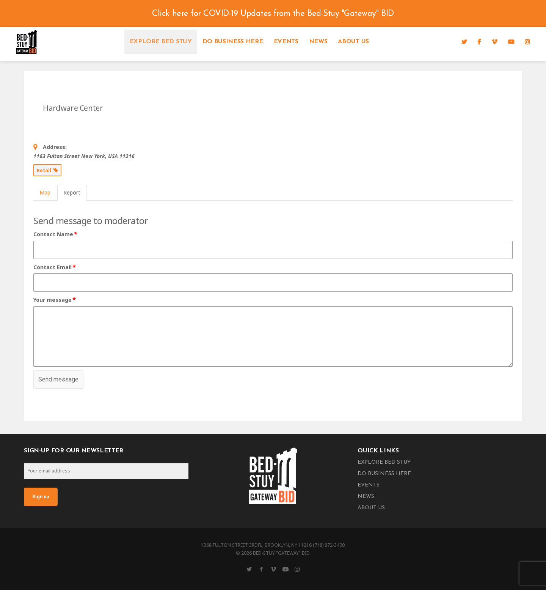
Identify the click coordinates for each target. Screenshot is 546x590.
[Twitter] (464, 42)
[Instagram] (527, 42)
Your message (55, 299)
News (318, 42)
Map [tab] (44, 192)
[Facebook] (479, 42)
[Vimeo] (494, 42)
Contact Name (55, 234)
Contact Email (55, 267)
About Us (353, 42)
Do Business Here (232, 42)
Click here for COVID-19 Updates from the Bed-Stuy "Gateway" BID (273, 13)
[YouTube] (511, 42)
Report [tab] (71, 192)
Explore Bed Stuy (161, 42)
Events (286, 42)
